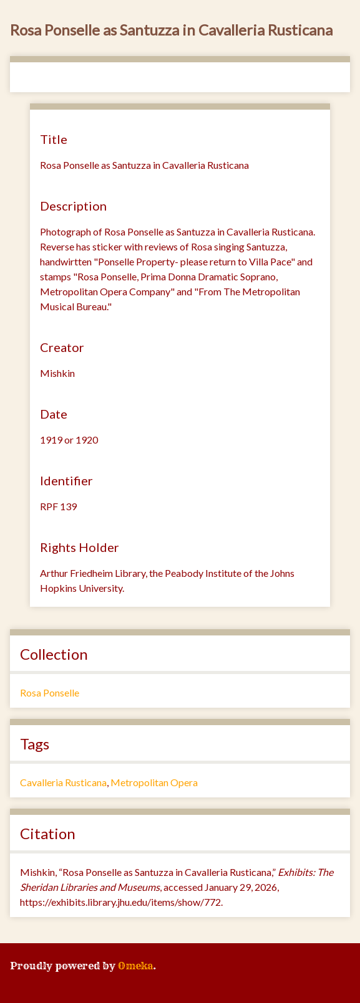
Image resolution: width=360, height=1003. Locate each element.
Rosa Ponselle (49, 692)
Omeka (135, 965)
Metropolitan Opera (154, 782)
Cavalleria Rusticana (63, 782)
